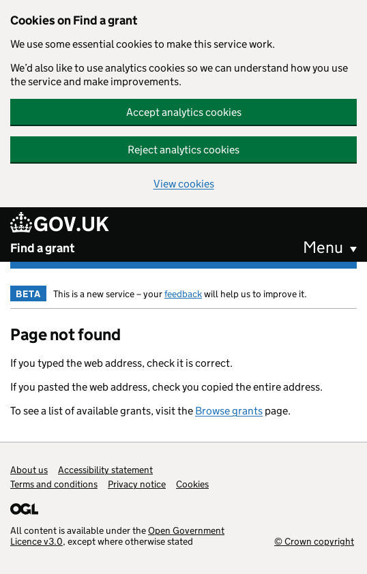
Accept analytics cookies (183, 112)
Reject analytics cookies (183, 149)
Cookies (192, 484)
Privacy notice (137, 484)
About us (29, 470)
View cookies (183, 183)
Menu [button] (323, 247)
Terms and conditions (54, 484)
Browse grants (229, 410)
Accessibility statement (105, 470)
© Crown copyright (314, 541)
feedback (183, 294)
